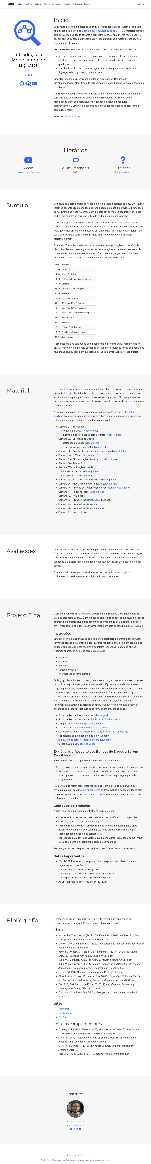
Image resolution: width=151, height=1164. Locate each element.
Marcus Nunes (73, 116)
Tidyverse (63, 1008)
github (72, 393)
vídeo (87, 430)
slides (93, 430)
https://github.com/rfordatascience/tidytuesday (84, 739)
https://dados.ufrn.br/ (109, 719)
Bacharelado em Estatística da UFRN (102, 30)
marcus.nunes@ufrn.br (90, 790)
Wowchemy (56, 1160)
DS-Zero (62, 1017)
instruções (94, 500)
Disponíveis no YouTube (28, 172)
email (127, 172)
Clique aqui (125, 397)
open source (74, 1160)
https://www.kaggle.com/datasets (86, 723)
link (107, 939)
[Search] (139, 4)
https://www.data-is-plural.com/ (92, 727)
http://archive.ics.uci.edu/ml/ (112, 731)
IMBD (10, 4)
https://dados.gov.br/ (99, 715)
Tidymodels (65, 1013)
